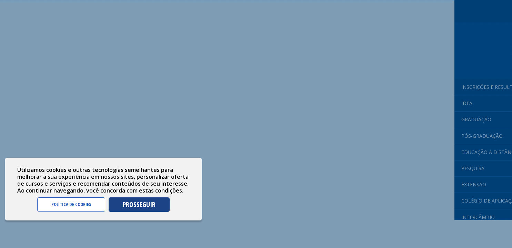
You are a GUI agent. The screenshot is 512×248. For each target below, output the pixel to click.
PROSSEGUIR (139, 204)
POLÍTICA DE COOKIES (71, 204)
